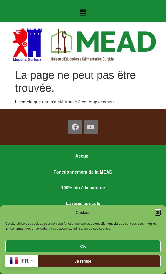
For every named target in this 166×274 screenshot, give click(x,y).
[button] (158, 212)
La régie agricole (83, 203)
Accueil (83, 156)
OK (83, 246)
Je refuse (83, 261)
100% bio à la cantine (83, 187)
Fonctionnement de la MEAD (83, 172)
